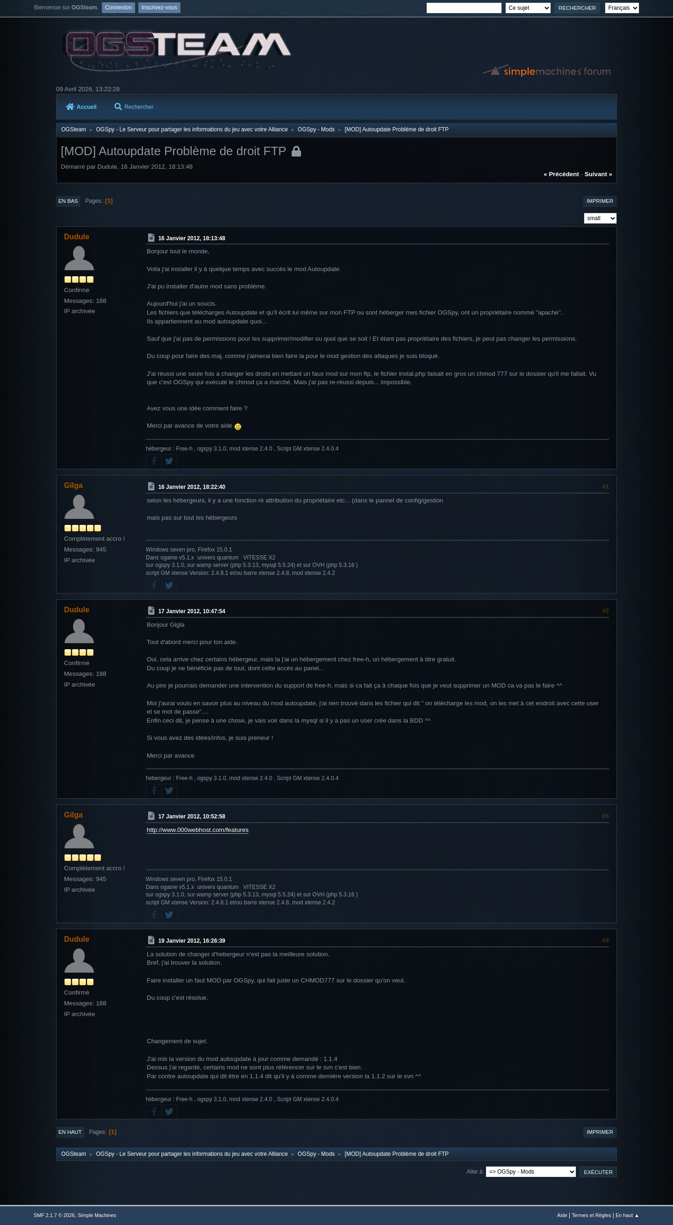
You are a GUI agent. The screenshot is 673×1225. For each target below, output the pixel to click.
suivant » (598, 174)
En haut (70, 1132)
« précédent (561, 174)
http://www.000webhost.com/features (198, 829)
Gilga (73, 485)
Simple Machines (97, 1215)
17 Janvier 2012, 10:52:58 (191, 816)
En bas (68, 201)
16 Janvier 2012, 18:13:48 (191, 238)
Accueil (81, 107)
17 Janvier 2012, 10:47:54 (191, 611)
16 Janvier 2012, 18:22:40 (191, 487)
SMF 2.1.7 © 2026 (54, 1215)
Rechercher (134, 107)
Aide (562, 1215)
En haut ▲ (627, 1215)
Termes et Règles (591, 1215)
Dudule (76, 237)
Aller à (475, 1171)
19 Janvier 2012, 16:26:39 (191, 941)
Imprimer (600, 201)
